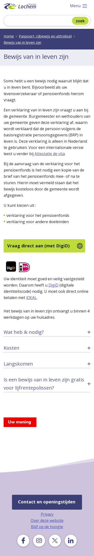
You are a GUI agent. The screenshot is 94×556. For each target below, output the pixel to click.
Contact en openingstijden (46, 502)
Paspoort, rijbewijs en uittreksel (45, 36)
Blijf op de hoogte (47, 526)
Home (9, 36)
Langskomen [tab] (18, 363)
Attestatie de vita (50, 153)
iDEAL (31, 297)
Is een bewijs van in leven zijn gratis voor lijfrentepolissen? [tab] (44, 383)
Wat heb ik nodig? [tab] (24, 332)
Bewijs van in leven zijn (22, 42)
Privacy (47, 514)
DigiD (53, 285)
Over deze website (47, 520)
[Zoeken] (41, 21)
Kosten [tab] (11, 348)
